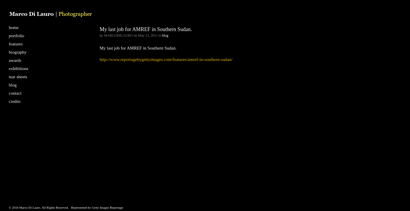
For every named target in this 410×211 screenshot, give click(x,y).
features (16, 44)
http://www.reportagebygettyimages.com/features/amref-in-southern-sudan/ (166, 59)
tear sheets (18, 76)
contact (15, 93)
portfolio (16, 35)
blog (13, 85)
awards (15, 60)
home (13, 27)
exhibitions (18, 68)
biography (18, 52)
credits (15, 101)
